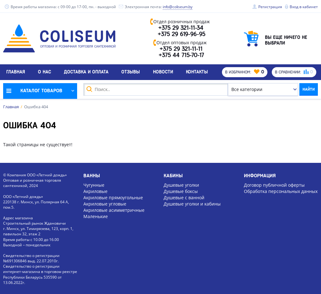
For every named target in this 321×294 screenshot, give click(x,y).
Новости (163, 73)
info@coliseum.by (178, 6)
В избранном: (242, 73)
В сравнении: (293, 73)
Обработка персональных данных (281, 191)
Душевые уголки (181, 184)
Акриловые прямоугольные (113, 197)
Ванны (91, 175)
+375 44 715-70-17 (181, 57)
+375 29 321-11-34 (181, 28)
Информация (260, 175)
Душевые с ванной (184, 197)
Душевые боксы (181, 191)
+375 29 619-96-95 (181, 35)
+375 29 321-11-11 (181, 50)
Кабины (173, 175)
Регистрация (270, 6)
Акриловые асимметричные (114, 210)
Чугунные (93, 184)
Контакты (197, 73)
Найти (306, 91)
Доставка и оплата (86, 73)
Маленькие (95, 216)
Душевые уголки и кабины (192, 203)
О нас (44, 73)
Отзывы (130, 73)
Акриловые (95, 191)
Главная (15, 73)
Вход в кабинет (304, 6)
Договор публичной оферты (274, 184)
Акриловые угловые (104, 203)
